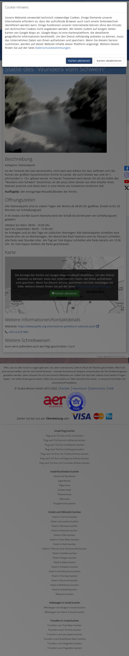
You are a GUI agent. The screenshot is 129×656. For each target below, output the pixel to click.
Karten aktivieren (79, 60)
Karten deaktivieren (109, 60)
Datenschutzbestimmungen (52, 48)
